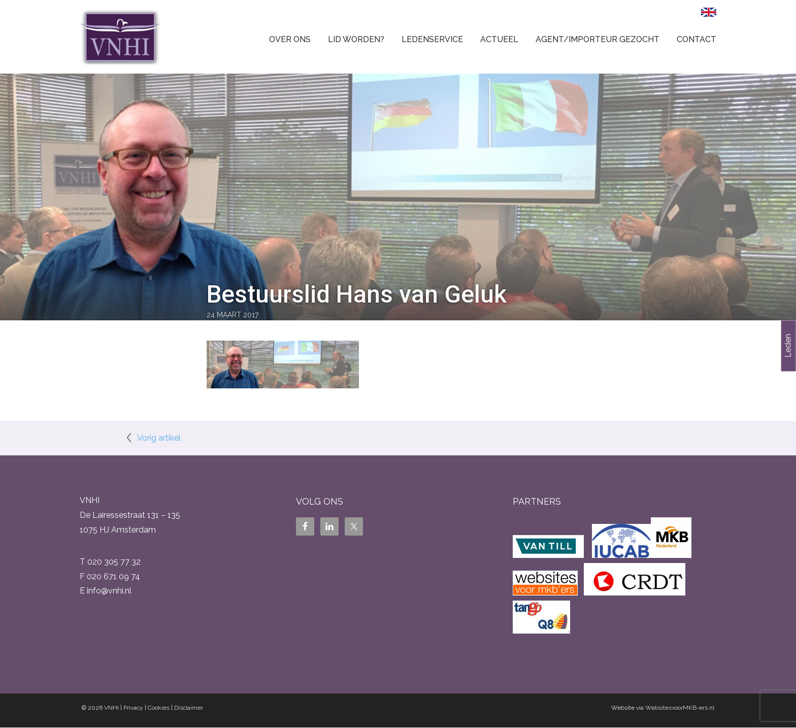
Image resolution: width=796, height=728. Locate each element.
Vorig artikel (159, 438)
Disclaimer (188, 707)
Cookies (159, 707)
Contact (696, 39)
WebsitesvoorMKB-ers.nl (679, 707)
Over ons (290, 39)
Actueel (499, 39)
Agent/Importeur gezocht (597, 39)
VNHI (111, 707)
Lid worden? (356, 39)
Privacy (133, 707)
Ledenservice (432, 39)
